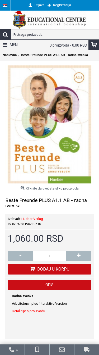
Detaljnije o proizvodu (28, 311)
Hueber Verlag (32, 219)
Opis (49, 285)
